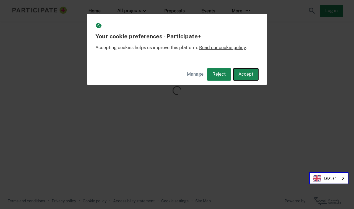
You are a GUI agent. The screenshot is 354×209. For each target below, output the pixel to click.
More (241, 10)
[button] (312, 10)
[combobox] (329, 178)
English (325, 178)
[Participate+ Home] (38, 11)
